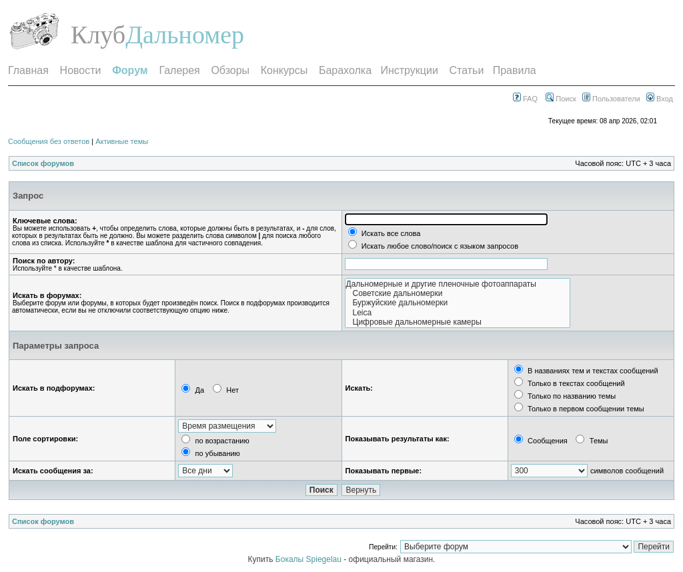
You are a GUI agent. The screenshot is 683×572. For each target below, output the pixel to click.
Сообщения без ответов (48, 141)
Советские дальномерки (457, 293)
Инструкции (409, 70)
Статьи (467, 70)
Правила (514, 70)
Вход (659, 99)
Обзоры (230, 70)
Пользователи (611, 99)
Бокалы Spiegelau (309, 559)
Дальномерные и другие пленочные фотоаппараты (457, 284)
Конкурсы (284, 70)
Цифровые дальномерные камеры (457, 322)
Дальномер (184, 35)
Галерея (179, 70)
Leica (457, 312)
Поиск (561, 99)
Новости (80, 70)
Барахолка (345, 70)
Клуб (98, 35)
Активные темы (121, 141)
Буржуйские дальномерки (457, 302)
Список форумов (43, 163)
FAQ (525, 99)
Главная (28, 70)
